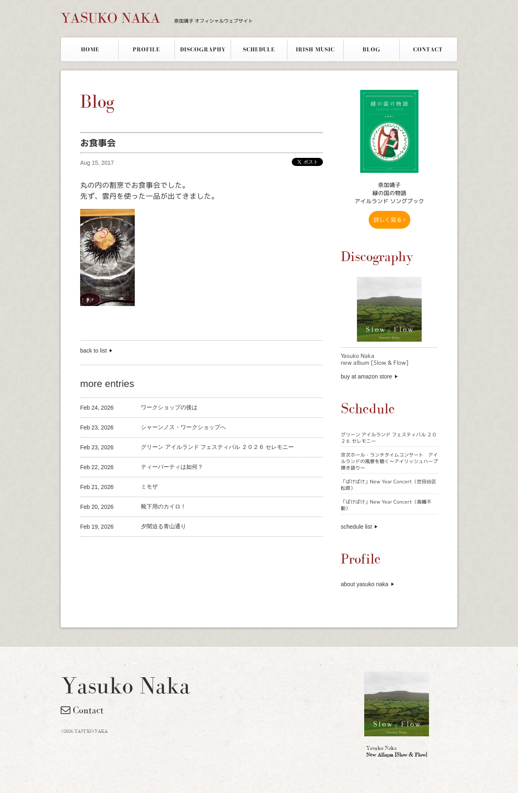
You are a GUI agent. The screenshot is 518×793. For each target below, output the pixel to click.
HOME (90, 49)
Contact (82, 710)
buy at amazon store (366, 376)
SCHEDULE (259, 49)
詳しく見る (389, 219)
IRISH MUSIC (315, 49)
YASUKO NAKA (157, 18)
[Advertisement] (175, 550)
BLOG (371, 49)
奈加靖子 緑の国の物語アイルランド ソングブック (389, 193)
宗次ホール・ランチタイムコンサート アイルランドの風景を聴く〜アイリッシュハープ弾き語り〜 (389, 461)
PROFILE (146, 49)
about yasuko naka (364, 584)
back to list (93, 350)
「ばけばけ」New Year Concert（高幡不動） (386, 505)
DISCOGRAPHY (203, 49)
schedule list (356, 526)
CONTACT (428, 49)
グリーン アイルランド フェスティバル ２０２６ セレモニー (389, 437)
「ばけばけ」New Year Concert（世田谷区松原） (388, 484)
